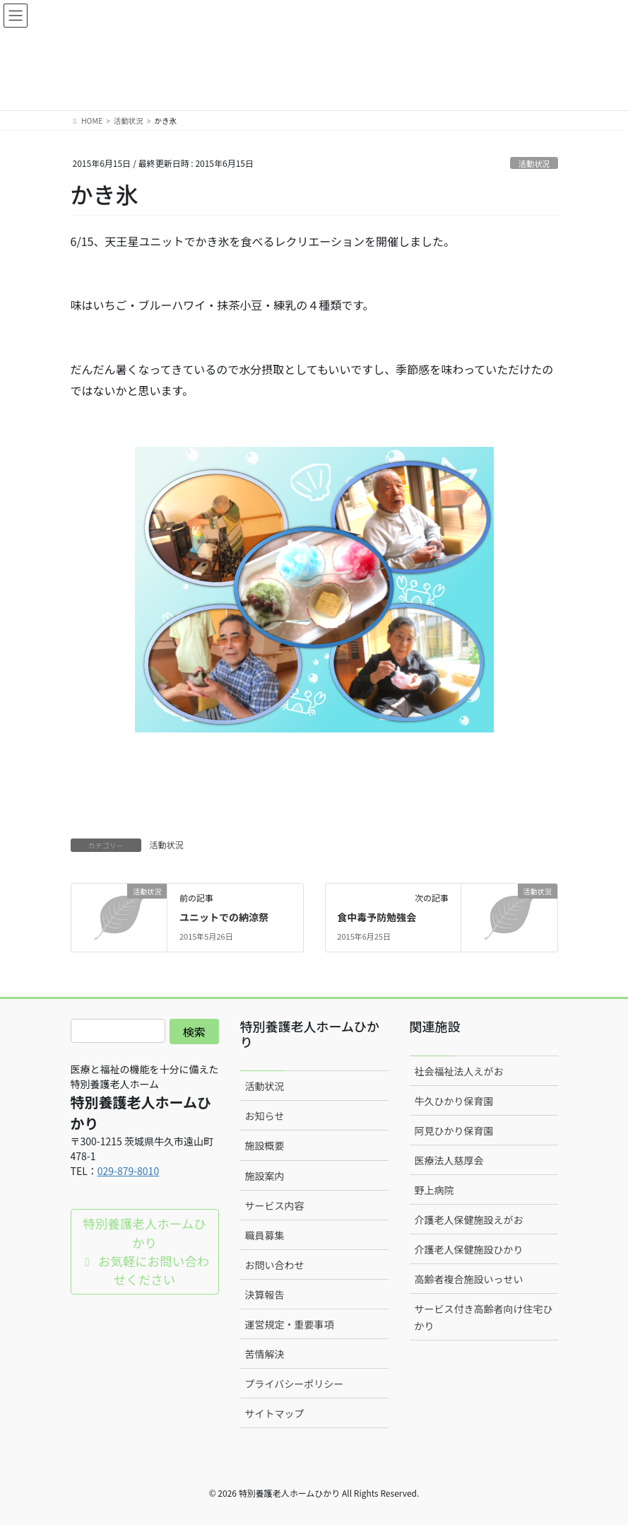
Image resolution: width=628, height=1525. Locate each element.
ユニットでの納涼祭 (223, 917)
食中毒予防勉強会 (376, 917)
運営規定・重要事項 (289, 1324)
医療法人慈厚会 (449, 1160)
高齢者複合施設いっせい (469, 1279)
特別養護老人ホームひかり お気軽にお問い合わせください (144, 1251)
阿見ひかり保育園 (454, 1130)
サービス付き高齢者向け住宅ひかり (484, 1317)
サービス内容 (274, 1205)
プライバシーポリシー (294, 1384)
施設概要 (265, 1145)
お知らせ (265, 1116)
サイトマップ (274, 1413)
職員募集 (265, 1235)
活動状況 (534, 163)
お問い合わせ (274, 1265)
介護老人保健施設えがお (469, 1220)
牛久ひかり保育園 (454, 1101)
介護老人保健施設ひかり (469, 1249)
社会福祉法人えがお (459, 1071)
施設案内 (265, 1176)
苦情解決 (265, 1354)
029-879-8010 (128, 1171)
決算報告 (265, 1294)
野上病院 (434, 1190)
